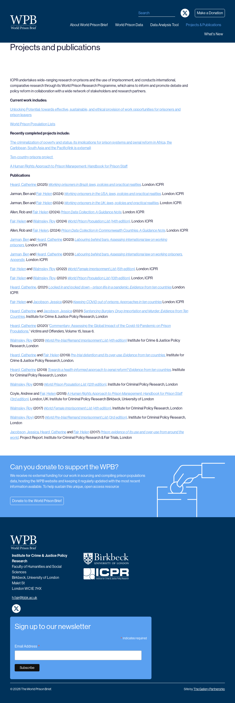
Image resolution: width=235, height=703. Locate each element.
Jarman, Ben (19, 239)
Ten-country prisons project (31, 157)
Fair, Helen (44, 194)
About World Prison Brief (89, 25)
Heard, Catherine (23, 184)
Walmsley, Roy (44, 221)
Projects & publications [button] (203, 25)
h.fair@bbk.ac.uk (24, 598)
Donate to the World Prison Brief (37, 501)
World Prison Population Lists (32, 124)
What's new (213, 34)
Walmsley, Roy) (22, 417)
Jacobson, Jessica (47, 302)
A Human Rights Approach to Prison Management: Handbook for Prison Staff (69, 166)
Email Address (27, 647)
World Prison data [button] (129, 25)
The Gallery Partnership (209, 689)
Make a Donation (210, 13)
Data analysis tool (164, 25)
